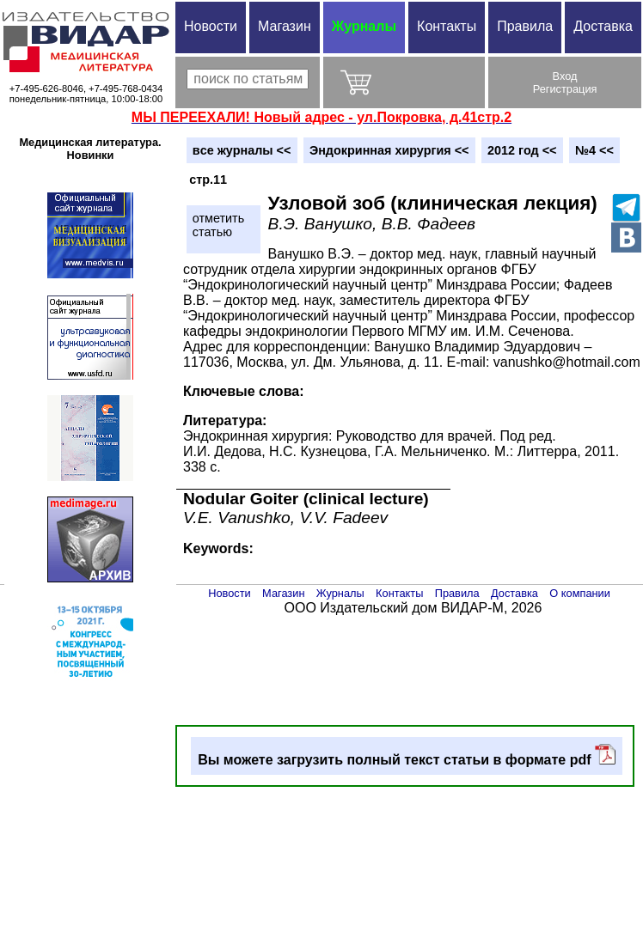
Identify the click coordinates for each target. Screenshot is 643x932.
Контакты (446, 26)
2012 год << (521, 150)
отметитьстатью (218, 225)
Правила (525, 26)
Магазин (284, 26)
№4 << (594, 150)
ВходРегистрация (565, 82)
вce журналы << (242, 150)
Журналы (364, 26)
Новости (210, 26)
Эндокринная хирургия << (389, 150)
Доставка (603, 26)
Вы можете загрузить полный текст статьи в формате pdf (406, 755)
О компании (579, 593)
